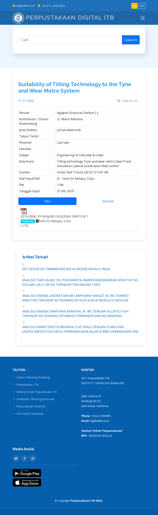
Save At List (127, 103)
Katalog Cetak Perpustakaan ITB (36, 392)
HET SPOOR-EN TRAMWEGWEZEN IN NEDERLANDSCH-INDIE (66, 272)
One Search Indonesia (30, 413)
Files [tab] (47, 204)
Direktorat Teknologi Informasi (35, 399)
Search (130, 43)
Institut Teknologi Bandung (33, 377)
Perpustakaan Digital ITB (63, 17)
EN (142, 6)
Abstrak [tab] (108, 204)
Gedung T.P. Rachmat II (95, 388)
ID (134, 6)
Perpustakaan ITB (27, 384)
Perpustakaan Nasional (30, 406)
